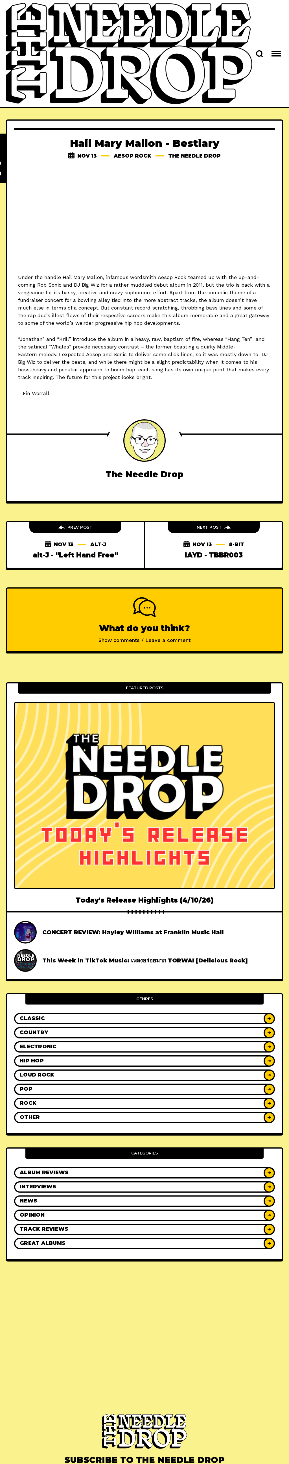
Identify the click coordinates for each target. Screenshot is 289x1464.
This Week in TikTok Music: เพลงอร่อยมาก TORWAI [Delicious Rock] (145, 960)
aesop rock (132, 156)
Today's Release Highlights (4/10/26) (145, 900)
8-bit (236, 544)
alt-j (98, 544)
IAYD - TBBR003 (214, 555)
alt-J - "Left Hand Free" (75, 555)
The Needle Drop (194, 156)
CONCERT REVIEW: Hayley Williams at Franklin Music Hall (133, 932)
